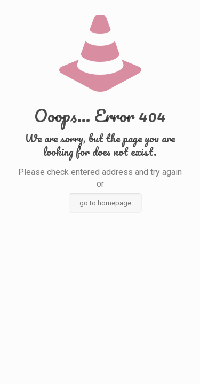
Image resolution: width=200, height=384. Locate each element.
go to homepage (105, 203)
